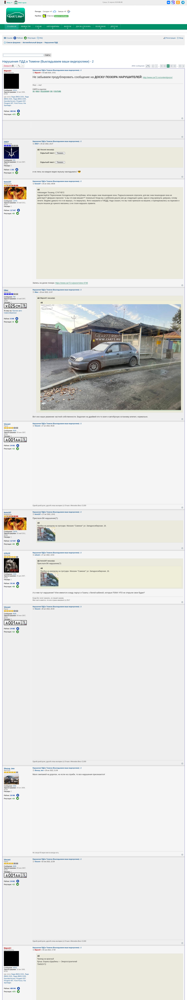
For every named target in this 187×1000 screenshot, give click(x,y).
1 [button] (156, 66)
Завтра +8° (64, 11)
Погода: (38, 11)
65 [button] (161, 66)
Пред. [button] (153, 66)
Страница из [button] (148, 66)
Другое (114, 26)
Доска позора (83, 26)
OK (51, 91)
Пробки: (38, 16)
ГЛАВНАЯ (12, 27)
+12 (13, 449)
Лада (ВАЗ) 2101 (17, 97)
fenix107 (7, 182)
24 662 (12, 445)
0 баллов (50, 16)
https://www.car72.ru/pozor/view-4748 (71, 283)
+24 (13, 798)
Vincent (7, 424)
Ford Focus (18, 103)
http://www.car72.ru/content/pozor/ (157, 77)
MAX (37, 91)
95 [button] (180, 66)
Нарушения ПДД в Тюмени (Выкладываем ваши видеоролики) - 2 (48, 61)
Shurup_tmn (9, 769)
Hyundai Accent (9, 101)
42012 (15, 90)
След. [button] (183, 66)
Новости (25, 26)
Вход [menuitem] (181, 38)
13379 (15, 201)
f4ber (6, 290)
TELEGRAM (45, 91)
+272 (14, 114)
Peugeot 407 (8, 103)
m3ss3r (7, 553)
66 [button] (165, 66)
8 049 (12, 319)
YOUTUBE (57, 91)
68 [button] (171, 66)
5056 (14, 786)
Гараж (38, 26)
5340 (14, 574)
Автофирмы (52, 26)
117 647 (13, 210)
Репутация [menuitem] (31, 38)
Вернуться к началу (182, 118)
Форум (67, 26)
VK (34, 91)
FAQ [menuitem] (41, 38)
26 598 (12, 795)
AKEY (6, 142)
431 (14, 160)
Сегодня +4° (49, 11)
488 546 (13, 111)
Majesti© (7, 71)
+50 (13, 213)
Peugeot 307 (21, 101)
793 (14, 297)
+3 (13, 173)
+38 (13, 586)
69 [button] (175, 66)
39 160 (12, 583)
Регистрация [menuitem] (171, 38)
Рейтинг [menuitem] (20, 38)
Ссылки (9, 38)
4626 (14, 431)
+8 (13, 322)
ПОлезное (101, 26)
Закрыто (8, 65)
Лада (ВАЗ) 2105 (19, 99)
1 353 (12, 170)
